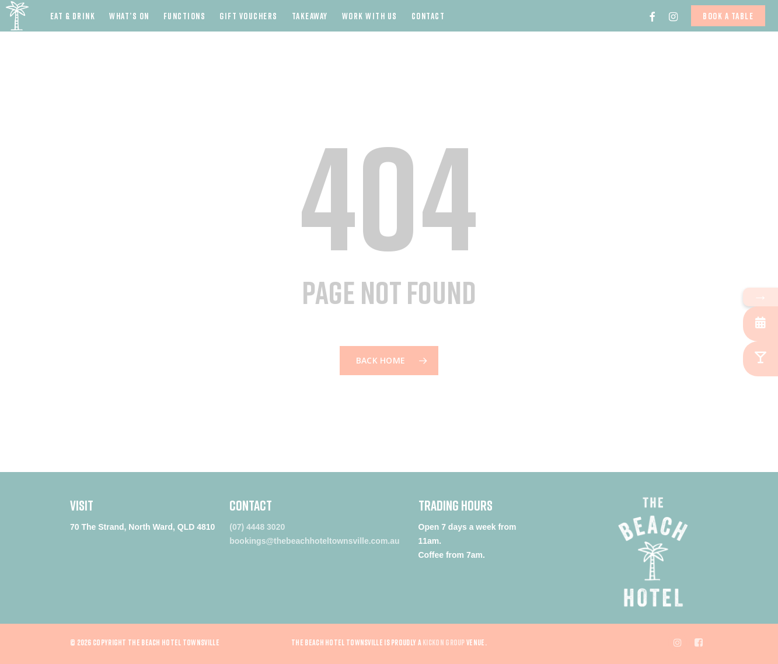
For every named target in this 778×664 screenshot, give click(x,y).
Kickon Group (444, 642)
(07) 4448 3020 (257, 527)
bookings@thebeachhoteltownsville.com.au (314, 541)
